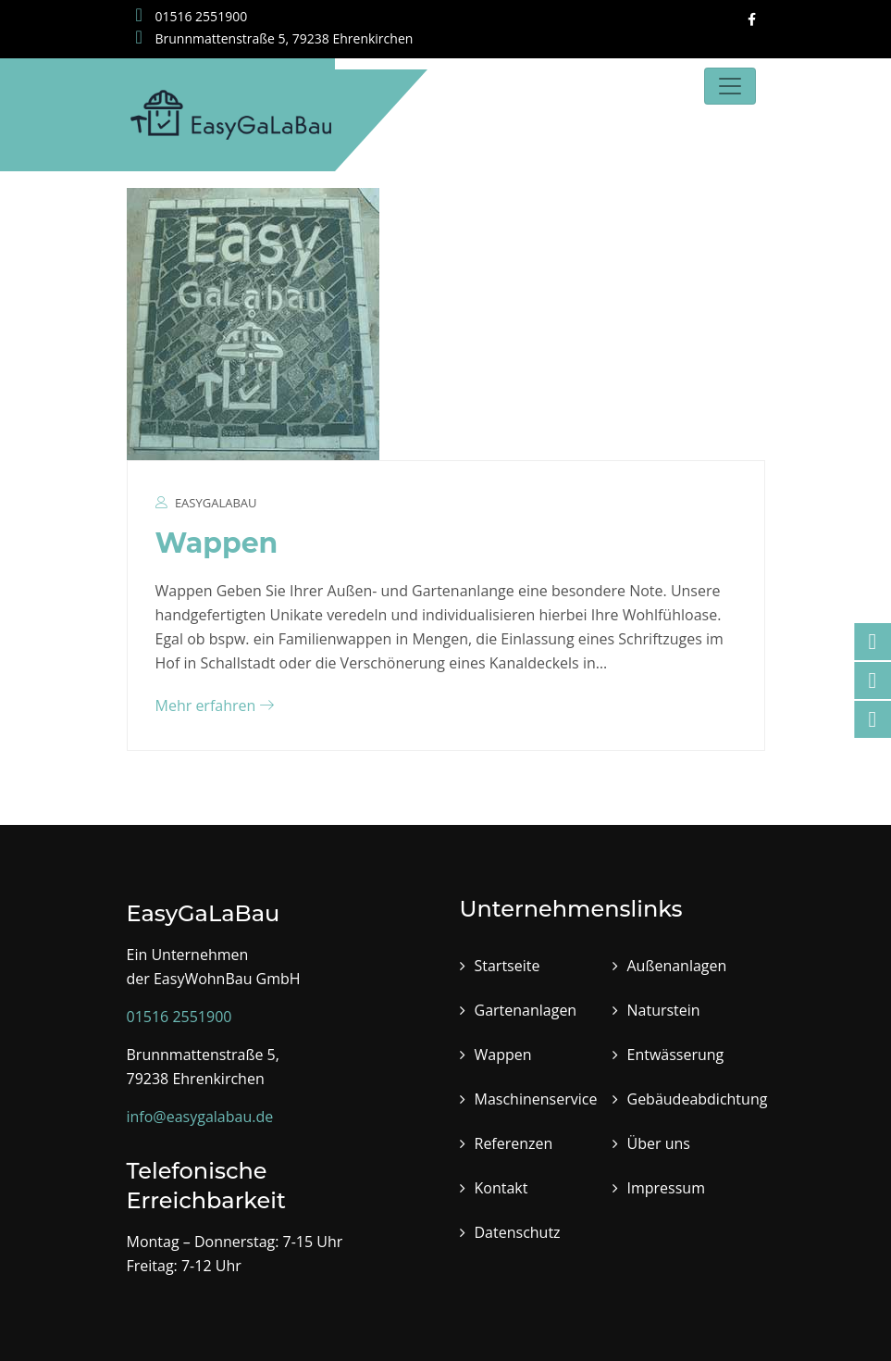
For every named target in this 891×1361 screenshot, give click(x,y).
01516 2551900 (192, 16)
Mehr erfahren (215, 705)
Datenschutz (518, 1232)
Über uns (658, 1143)
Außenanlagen (677, 965)
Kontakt (501, 1188)
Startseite (507, 965)
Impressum (666, 1188)
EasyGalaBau (216, 502)
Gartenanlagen (526, 1010)
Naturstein (663, 1010)
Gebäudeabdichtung (697, 1099)
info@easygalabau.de (200, 1116)
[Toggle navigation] (730, 86)
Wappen (216, 543)
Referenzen (514, 1143)
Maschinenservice (536, 1099)
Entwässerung (675, 1054)
